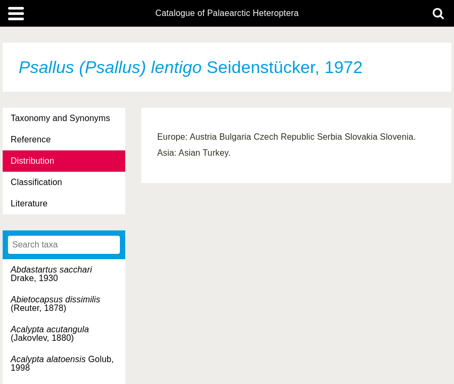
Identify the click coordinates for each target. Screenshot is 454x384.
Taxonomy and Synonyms (60, 118)
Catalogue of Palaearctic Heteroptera (226, 13)
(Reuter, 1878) (55, 304)
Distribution (32, 160)
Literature (29, 203)
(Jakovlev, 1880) (50, 333)
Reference (31, 139)
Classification (36, 182)
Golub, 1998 (62, 363)
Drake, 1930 (51, 274)
